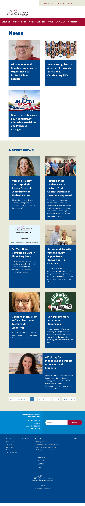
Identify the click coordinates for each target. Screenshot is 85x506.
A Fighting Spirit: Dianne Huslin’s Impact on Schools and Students (58, 362)
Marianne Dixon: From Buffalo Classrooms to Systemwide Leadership (24, 322)
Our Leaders (10, 442)
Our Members (10, 444)
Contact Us (73, 21)
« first (12, 399)
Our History (10, 450)
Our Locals (9, 447)
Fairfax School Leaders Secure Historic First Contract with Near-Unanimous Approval (59, 188)
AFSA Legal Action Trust (42, 442)
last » (73, 399)
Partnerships (49, 3)
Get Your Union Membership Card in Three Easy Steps (23, 252)
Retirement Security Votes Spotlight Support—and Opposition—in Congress (59, 256)
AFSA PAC (61, 3)
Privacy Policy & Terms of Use (42, 488)
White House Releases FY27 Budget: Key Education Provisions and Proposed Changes (24, 122)
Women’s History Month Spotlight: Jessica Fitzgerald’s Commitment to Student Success (23, 188)
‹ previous (21, 399)
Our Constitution (11, 452)
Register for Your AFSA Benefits (45, 447)
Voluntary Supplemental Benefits (45, 450)
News (50, 21)
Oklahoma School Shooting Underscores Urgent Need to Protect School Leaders (24, 71)
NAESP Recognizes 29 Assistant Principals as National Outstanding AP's (59, 70)
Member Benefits (37, 21)
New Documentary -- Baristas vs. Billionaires (59, 320)
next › (66, 399)
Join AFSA (60, 21)
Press (70, 3)
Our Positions (19, 21)
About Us (6, 21)
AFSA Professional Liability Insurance (47, 444)
